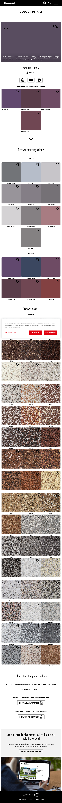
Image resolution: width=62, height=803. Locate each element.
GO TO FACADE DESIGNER (31, 751)
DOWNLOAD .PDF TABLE (31, 703)
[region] (31, 328)
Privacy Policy (40, 799)
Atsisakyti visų (35, 332)
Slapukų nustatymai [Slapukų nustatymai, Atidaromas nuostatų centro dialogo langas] (10, 332)
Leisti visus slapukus (50, 332)
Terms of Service (22, 799)
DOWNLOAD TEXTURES (31, 716)
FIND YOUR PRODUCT (31, 689)
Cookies (32, 799)
